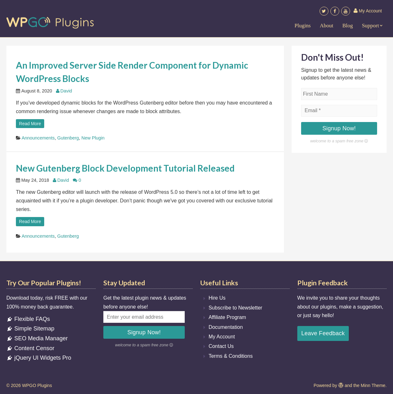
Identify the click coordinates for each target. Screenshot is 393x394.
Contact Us (221, 346)
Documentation (226, 327)
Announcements (38, 137)
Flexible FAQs (28, 319)
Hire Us (217, 298)
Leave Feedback (323, 333)
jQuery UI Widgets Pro (38, 358)
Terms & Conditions (231, 356)
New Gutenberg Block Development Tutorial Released (125, 168)
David (66, 90)
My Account (368, 10)
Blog (347, 26)
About (327, 26)
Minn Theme (373, 385)
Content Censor (30, 348)
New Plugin (93, 137)
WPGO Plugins (37, 385)
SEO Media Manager (37, 338)
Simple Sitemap (30, 328)
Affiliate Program (227, 317)
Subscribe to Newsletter (235, 307)
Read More (30, 123)
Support (370, 26)
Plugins (302, 26)
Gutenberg (68, 137)
